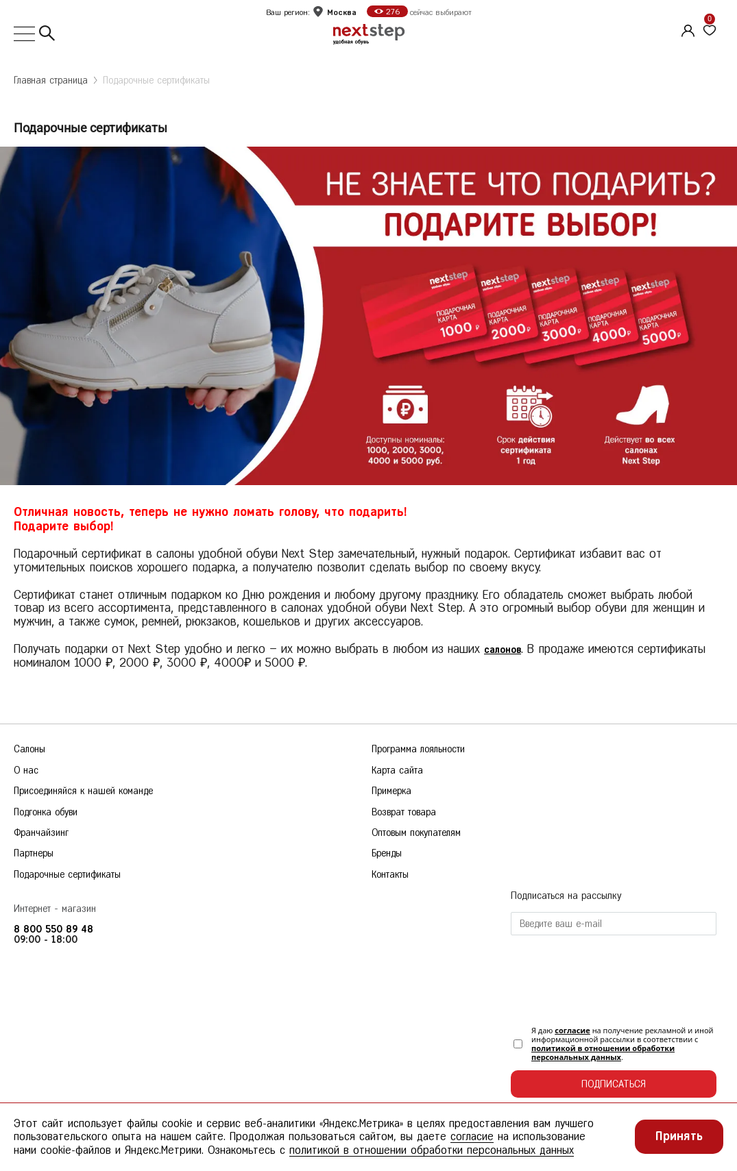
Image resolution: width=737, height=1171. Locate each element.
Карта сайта (397, 770)
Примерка (391, 791)
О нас (26, 770)
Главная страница (51, 80)
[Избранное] (709, 31)
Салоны (29, 749)
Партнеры (33, 853)
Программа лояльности (418, 749)
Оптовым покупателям (416, 833)
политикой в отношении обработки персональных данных (603, 1052)
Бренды (387, 853)
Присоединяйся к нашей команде (83, 791)
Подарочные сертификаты (156, 80)
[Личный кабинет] (686, 29)
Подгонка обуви (45, 812)
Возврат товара (404, 812)
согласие (572, 1030)
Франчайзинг (41, 833)
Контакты (390, 875)
